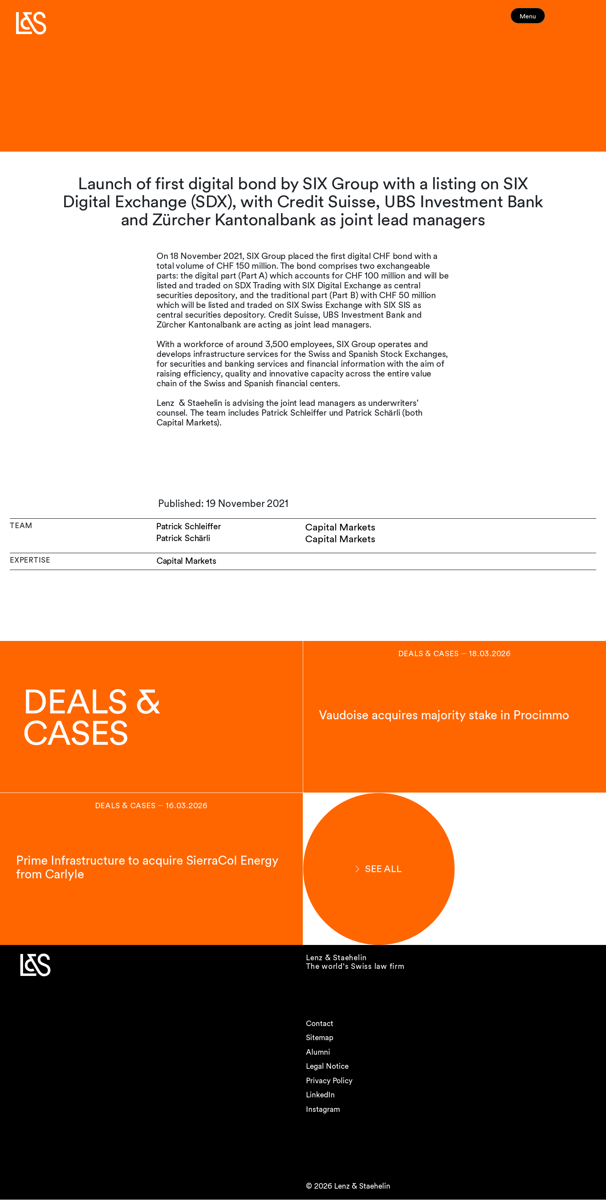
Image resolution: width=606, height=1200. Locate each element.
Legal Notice (327, 1066)
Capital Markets (187, 561)
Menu (542, 19)
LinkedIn (320, 1095)
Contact (319, 1023)
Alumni (318, 1052)
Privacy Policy (329, 1080)
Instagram (323, 1109)
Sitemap (319, 1038)
